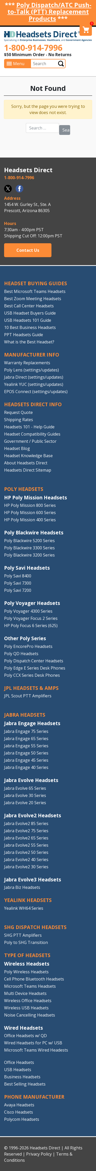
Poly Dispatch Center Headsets (33, 661)
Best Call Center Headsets (29, 306)
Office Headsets (19, 1062)
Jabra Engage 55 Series (26, 746)
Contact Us (27, 250)
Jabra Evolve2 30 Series (26, 867)
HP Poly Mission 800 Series (30, 505)
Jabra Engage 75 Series (26, 731)
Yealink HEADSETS (28, 900)
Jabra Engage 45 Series (26, 760)
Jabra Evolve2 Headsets (32, 815)
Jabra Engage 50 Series (26, 753)
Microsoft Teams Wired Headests (36, 1050)
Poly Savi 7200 (17, 590)
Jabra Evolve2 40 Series (26, 859)
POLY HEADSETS (23, 488)
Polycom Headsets (21, 1119)
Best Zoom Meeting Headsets (32, 298)
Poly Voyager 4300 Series (28, 611)
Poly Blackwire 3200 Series (29, 555)
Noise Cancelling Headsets (29, 1015)
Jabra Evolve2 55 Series (26, 845)
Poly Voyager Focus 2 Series (31, 618)
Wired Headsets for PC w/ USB (33, 1043)
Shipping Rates (18, 419)
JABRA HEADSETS (24, 714)
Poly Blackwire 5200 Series (29, 540)
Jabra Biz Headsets (22, 887)
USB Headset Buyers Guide (30, 313)
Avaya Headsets (19, 1105)
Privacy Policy (39, 1154)
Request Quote (18, 412)
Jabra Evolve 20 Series (25, 802)
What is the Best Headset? (29, 342)
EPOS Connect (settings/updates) (36, 391)
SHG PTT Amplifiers (23, 935)
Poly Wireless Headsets (26, 972)
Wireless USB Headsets (26, 1008)
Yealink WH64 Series (23, 908)
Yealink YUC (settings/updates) (33, 384)
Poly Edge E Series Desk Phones (34, 668)
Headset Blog (17, 448)
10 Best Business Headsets (30, 327)
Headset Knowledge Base (28, 455)
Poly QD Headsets (21, 653)
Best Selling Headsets (25, 1084)
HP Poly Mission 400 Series (30, 520)
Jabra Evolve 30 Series (25, 795)
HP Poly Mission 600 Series (30, 512)
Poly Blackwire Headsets (33, 532)
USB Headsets (17, 1069)
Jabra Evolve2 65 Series (26, 838)
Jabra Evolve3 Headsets (32, 879)
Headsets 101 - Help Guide (29, 427)
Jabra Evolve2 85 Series (26, 823)
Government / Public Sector (30, 441)
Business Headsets (22, 1077)
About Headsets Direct (25, 463)
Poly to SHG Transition (26, 942)
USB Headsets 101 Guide (27, 320)
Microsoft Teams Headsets (30, 986)
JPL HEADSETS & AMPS (31, 687)
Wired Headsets (23, 1027)
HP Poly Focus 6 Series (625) (31, 625)
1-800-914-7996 (33, 47)
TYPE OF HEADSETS (27, 955)
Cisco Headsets (18, 1112)
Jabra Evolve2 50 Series (26, 852)
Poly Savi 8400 (17, 576)
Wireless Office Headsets (27, 1000)
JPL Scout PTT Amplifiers (27, 696)
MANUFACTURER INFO (31, 354)
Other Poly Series (25, 638)
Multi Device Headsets (25, 993)
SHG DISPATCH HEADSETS (35, 927)
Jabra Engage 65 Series (26, 738)
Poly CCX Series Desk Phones (32, 675)
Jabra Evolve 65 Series (25, 788)
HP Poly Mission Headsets (35, 497)
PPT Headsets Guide (23, 334)
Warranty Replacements (27, 363)
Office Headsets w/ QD (25, 1035)
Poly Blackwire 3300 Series (29, 548)
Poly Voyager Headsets (32, 603)
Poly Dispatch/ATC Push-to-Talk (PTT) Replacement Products (49, 12)
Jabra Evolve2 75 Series (26, 831)
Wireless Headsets (26, 963)
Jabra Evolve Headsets (31, 780)
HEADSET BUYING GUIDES (35, 283)
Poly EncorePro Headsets (28, 646)
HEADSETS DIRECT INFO (33, 404)
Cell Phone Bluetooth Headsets (34, 979)
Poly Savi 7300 (17, 583)
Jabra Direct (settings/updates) (33, 377)
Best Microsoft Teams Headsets (35, 291)
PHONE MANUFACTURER (34, 1096)
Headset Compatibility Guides (32, 434)
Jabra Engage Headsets (32, 723)
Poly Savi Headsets (27, 567)
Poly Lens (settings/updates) (31, 370)
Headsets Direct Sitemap (27, 470)
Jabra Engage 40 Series (26, 767)
